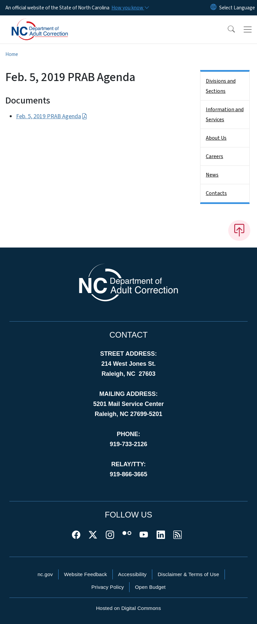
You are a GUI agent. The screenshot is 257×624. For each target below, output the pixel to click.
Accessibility (132, 574)
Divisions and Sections (221, 86)
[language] (237, 8)
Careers (214, 156)
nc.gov (45, 574)
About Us (216, 138)
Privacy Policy (107, 587)
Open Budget (150, 587)
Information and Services (225, 114)
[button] (227, 29)
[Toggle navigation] (247, 29)
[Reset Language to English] (213, 8)
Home (11, 54)
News (212, 175)
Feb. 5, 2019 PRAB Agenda (51, 116)
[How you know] (129, 8)
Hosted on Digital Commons (128, 608)
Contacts (216, 193)
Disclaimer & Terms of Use (188, 574)
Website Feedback (85, 574)
